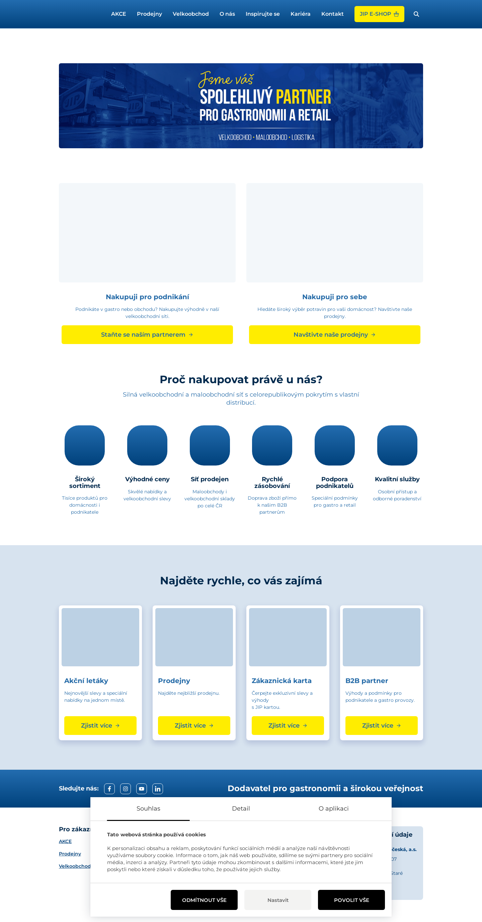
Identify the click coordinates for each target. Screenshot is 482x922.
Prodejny (149, 14)
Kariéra (301, 14)
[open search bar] (416, 14)
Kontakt (332, 14)
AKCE (118, 14)
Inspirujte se (263, 14)
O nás (227, 14)
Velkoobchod (191, 14)
